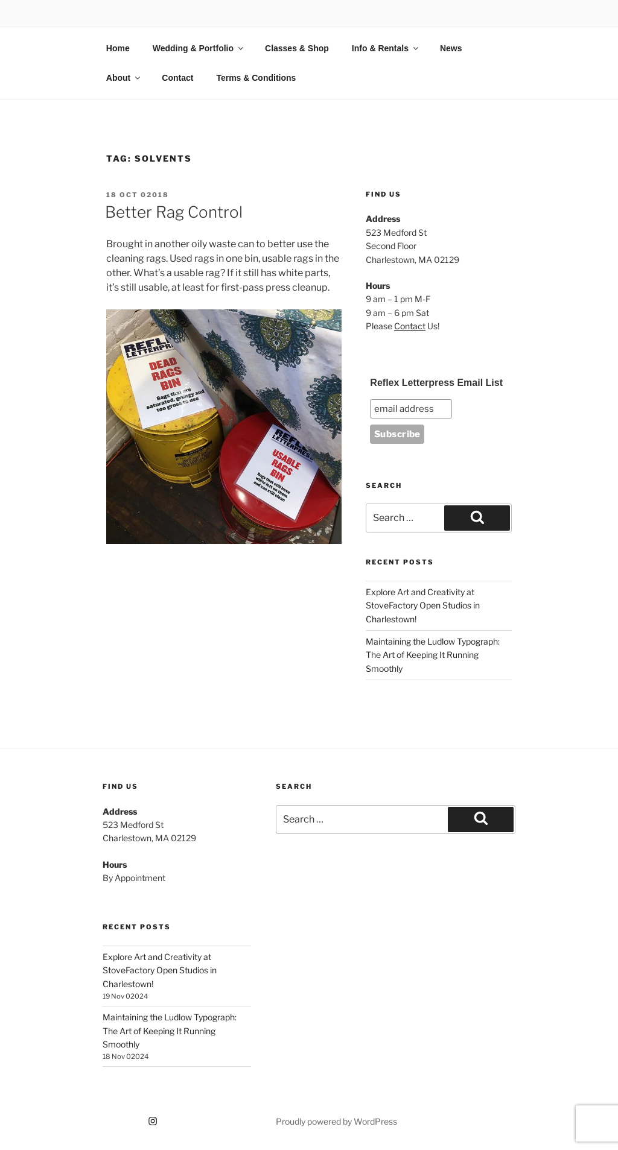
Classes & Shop (297, 48)
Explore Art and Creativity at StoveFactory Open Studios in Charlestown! (423, 605)
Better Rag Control (174, 212)
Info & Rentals (386, 48)
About (124, 78)
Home (118, 48)
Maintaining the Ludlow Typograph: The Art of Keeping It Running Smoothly (433, 655)
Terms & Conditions (256, 78)
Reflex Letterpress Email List (436, 383)
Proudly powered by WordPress (336, 1121)
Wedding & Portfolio (199, 48)
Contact (177, 78)
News (451, 48)
